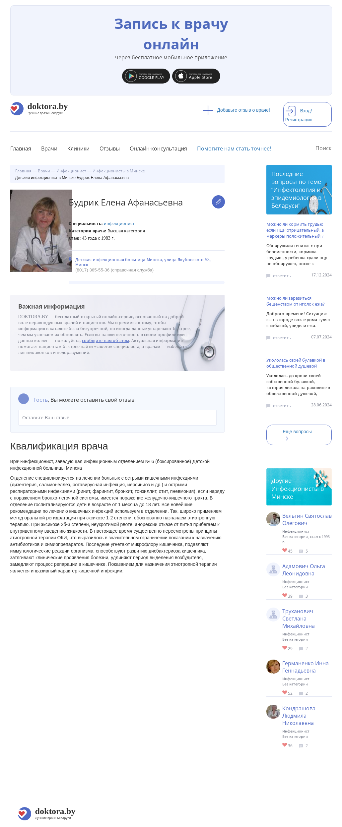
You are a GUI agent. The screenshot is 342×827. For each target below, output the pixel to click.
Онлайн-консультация (158, 148)
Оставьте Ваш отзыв (117, 418)
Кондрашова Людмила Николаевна (298, 716)
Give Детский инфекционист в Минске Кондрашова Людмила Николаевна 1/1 (285, 745)
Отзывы (110, 148)
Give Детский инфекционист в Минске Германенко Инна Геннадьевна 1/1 (285, 692)
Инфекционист (119, 223)
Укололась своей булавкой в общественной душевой (295, 363)
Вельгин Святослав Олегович (307, 519)
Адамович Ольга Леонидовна (303, 569)
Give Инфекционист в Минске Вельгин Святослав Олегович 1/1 (285, 550)
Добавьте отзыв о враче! (236, 110)
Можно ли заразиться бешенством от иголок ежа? (295, 301)
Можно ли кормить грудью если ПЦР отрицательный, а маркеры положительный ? (295, 230)
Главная (20, 148)
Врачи (49, 148)
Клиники (78, 148)
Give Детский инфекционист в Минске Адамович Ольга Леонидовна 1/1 (285, 595)
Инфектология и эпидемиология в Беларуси (296, 197)
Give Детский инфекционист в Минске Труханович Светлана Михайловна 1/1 (285, 648)
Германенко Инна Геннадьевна (305, 667)
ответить (282, 275)
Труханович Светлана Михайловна (298, 618)
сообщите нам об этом (105, 340)
